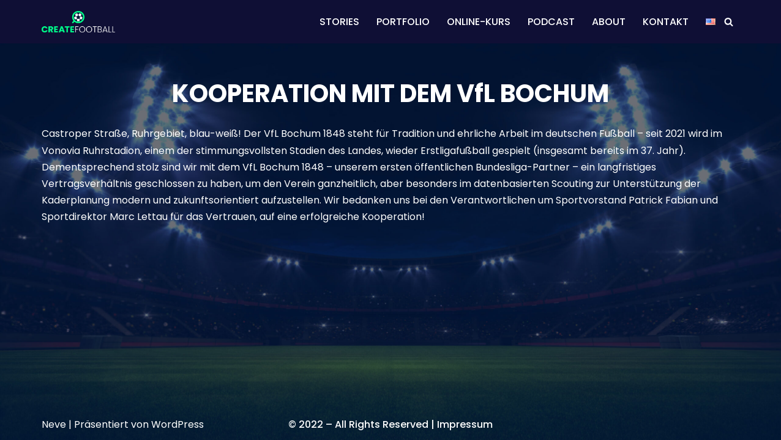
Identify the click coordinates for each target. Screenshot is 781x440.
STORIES (339, 22)
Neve (54, 424)
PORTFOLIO (403, 22)
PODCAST (551, 22)
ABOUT (609, 22)
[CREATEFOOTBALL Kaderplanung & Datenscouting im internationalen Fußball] (78, 21)
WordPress (177, 424)
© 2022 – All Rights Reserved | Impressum (390, 424)
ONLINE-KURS (478, 22)
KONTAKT (666, 22)
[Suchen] (728, 21)
